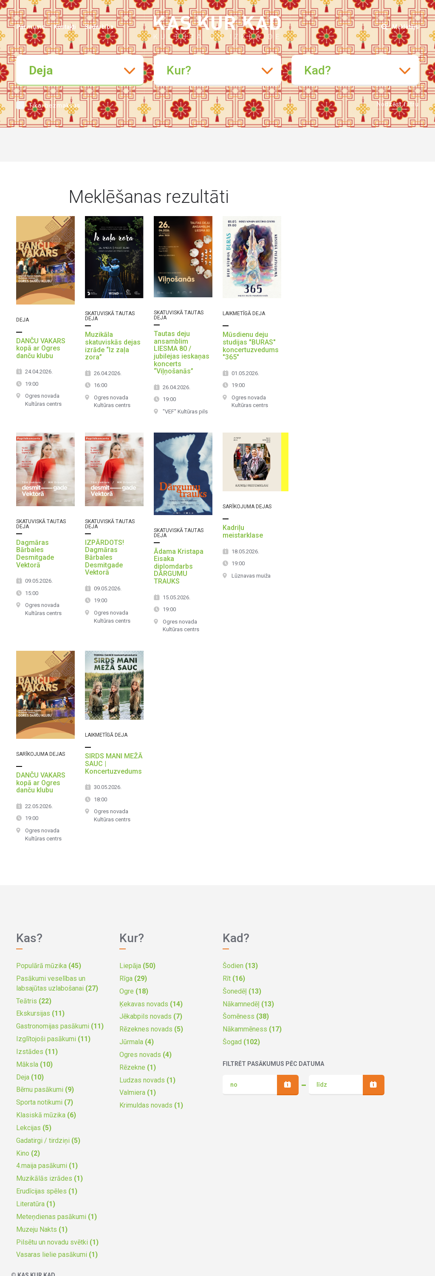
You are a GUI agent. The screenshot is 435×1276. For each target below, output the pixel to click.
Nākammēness (252, 1029)
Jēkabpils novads (150, 1016)
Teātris (33, 1001)
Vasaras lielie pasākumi (57, 1254)
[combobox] (80, 70)
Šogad (241, 1042)
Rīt (234, 978)
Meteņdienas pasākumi (56, 1217)
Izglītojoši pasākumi (53, 1039)
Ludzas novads (147, 1080)
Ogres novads (145, 1055)
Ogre (133, 991)
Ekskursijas (40, 1013)
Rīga (133, 978)
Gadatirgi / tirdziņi (48, 1140)
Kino (28, 1153)
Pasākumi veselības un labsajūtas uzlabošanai (57, 983)
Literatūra (35, 1204)
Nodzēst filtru (398, 104)
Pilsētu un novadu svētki (57, 1242)
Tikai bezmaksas (54, 105)
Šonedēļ (242, 991)
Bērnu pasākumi (45, 1089)
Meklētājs (400, 26)
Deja (30, 1077)
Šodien (240, 966)
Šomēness (246, 1016)
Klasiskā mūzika (46, 1115)
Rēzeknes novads (151, 1029)
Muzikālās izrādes (49, 1178)
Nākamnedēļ (248, 1004)
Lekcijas (33, 1128)
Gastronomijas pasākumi (60, 1026)
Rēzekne (137, 1067)
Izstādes (37, 1052)
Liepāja (137, 966)
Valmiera (137, 1092)
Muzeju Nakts (42, 1229)
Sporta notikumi (44, 1102)
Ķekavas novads (151, 1004)
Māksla (34, 1064)
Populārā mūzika (48, 966)
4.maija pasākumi (47, 1166)
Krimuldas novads (151, 1105)
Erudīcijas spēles (46, 1191)
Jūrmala (136, 1042)
